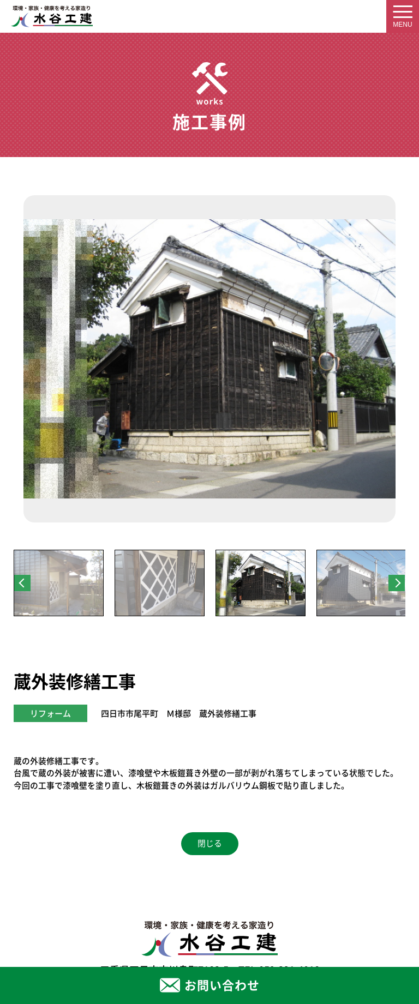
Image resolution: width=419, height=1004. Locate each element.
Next (396, 583)
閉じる (209, 843)
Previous (22, 583)
